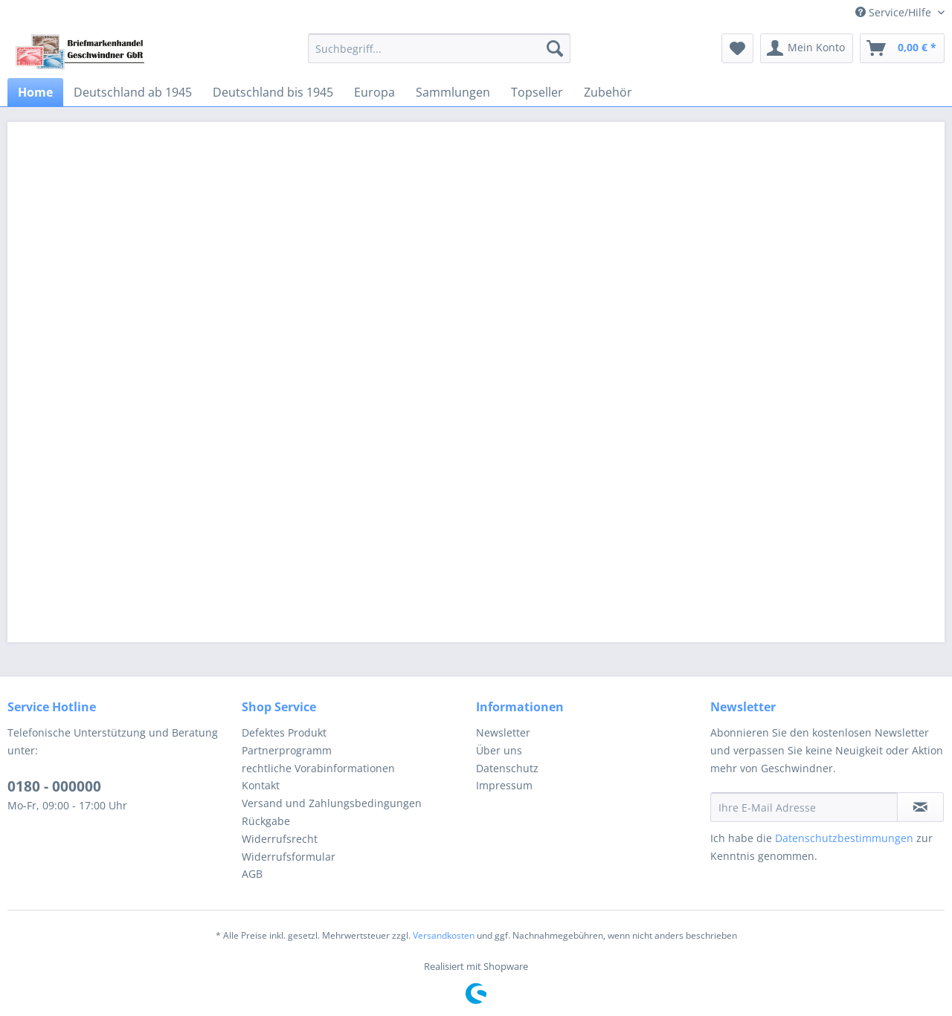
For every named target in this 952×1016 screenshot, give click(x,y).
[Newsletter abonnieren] (920, 807)
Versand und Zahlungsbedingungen (332, 803)
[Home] (35, 92)
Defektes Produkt (284, 732)
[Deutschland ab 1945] (132, 92)
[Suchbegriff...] (439, 48)
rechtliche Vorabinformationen (318, 768)
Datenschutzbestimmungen (844, 838)
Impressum (504, 785)
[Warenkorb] (902, 48)
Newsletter (503, 732)
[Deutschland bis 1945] (273, 92)
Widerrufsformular (288, 857)
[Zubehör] (608, 92)
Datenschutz (507, 768)
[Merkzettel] (737, 48)
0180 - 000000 (54, 786)
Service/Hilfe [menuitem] (894, 12)
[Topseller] (537, 92)
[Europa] (374, 92)
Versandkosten (444, 935)
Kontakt (261, 785)
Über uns (499, 750)
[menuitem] (439, 48)
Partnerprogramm (287, 750)
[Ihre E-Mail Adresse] (804, 807)
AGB (252, 874)
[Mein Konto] (806, 48)
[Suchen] (554, 48)
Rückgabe (266, 821)
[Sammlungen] (453, 92)
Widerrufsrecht (280, 839)
